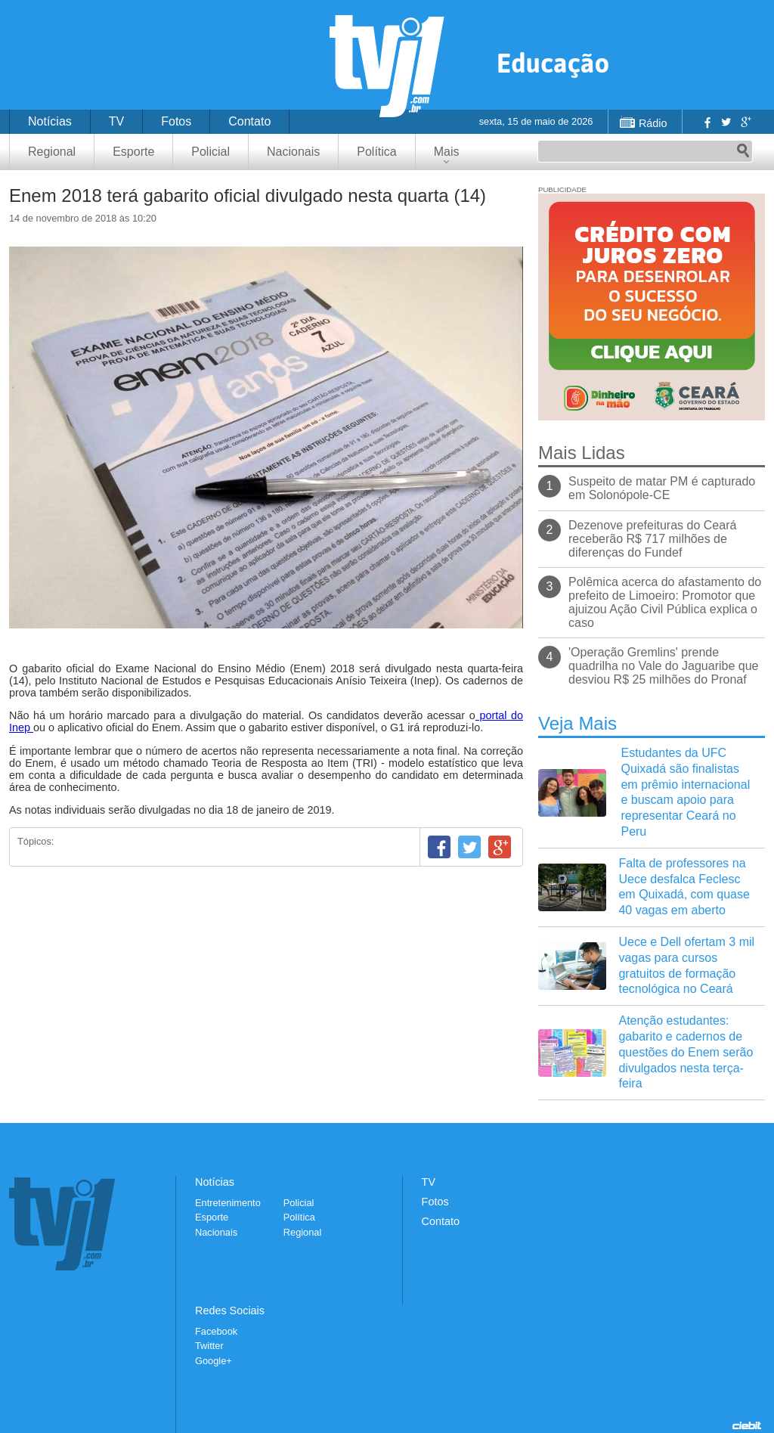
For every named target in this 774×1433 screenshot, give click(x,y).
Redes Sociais (230, 1310)
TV (116, 121)
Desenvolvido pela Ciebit (746, 1425)
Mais (447, 151)
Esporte (133, 151)
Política (376, 151)
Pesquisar (743, 151)
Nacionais (293, 151)
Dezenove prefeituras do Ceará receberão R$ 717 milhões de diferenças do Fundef (652, 539)
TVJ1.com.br (387, 66)
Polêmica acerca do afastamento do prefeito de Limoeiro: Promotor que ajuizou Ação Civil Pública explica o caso (664, 602)
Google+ (745, 121)
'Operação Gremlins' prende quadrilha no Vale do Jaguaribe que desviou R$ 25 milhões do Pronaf (663, 666)
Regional (52, 151)
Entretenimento (228, 1202)
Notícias (50, 121)
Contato (249, 121)
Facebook (706, 121)
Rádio (653, 123)
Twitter (725, 121)
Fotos (176, 121)
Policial (210, 151)
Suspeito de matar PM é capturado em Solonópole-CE (661, 488)
